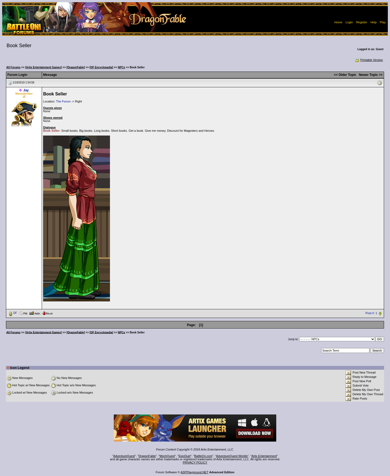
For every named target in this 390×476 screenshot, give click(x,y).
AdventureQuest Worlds (232, 456)
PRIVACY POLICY (195, 462)
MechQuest (167, 456)
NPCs (121, 67)
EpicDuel (184, 456)
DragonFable (147, 456)
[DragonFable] (76, 67)
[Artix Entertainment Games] (43, 67)
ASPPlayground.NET (195, 472)
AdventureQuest (124, 456)
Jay (26, 90)
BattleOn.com (203, 456)
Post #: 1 (371, 313)
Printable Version (369, 60)
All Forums (13, 67)
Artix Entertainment (264, 456)
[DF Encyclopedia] (101, 67)
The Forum (63, 101)
